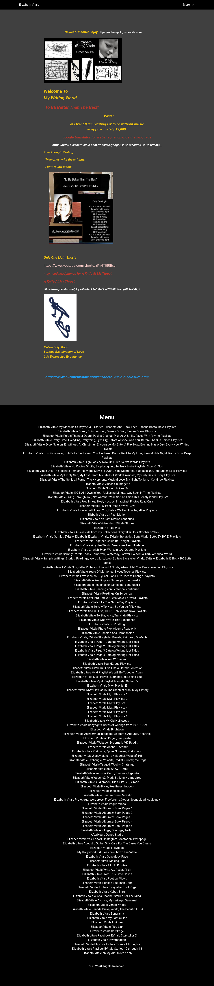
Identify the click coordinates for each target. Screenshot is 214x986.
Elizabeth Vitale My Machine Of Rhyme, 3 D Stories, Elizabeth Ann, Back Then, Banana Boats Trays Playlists (107, 427)
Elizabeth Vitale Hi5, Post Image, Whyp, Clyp (107, 506)
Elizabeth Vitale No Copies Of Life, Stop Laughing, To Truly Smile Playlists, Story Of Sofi (107, 466)
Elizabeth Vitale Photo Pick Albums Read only (107, 628)
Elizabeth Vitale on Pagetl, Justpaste (107, 738)
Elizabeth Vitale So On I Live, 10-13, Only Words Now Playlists (106, 611)
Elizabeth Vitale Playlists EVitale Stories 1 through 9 (107, 944)
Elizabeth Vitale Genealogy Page (107, 856)
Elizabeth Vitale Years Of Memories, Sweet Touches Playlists (107, 571)
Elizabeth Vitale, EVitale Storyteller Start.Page (107, 887)
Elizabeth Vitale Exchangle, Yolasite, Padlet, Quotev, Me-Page (107, 760)
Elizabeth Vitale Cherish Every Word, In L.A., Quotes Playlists (107, 549)
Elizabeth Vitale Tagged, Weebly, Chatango (107, 764)
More (186, 4)
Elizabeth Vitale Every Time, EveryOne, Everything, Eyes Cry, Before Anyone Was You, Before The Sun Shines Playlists (107, 440)
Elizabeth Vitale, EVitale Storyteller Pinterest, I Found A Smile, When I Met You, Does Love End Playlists (107, 567)
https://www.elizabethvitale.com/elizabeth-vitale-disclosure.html (97, 377)
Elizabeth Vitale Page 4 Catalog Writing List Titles (107, 655)
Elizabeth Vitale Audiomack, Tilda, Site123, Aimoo (107, 782)
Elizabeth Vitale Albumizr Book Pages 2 (106, 812)
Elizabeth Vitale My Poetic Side (107, 918)
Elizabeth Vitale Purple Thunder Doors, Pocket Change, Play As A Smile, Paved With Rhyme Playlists (107, 435)
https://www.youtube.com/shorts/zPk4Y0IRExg (80, 266)
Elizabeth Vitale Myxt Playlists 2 (107, 699)
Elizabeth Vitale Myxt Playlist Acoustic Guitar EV (107, 681)
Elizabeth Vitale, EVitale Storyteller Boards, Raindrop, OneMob (107, 637)
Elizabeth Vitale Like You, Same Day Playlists (107, 602)
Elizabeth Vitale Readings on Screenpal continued (107, 589)
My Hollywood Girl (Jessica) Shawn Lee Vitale (107, 852)
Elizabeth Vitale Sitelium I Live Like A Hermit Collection (107, 668)
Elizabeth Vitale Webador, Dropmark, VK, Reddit (107, 742)
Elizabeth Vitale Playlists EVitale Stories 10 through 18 (107, 948)
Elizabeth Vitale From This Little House (107, 874)
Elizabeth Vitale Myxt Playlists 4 (107, 707)
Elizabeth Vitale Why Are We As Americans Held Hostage (107, 545)
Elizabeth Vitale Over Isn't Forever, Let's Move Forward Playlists (107, 598)
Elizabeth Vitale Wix (107, 528)
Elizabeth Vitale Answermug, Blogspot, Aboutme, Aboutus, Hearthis (106, 734)
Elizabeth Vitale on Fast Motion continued (107, 519)
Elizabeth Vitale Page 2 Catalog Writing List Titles (107, 646)
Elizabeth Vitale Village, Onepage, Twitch (107, 830)
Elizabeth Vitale (29, 4)
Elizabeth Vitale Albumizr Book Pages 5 (106, 826)
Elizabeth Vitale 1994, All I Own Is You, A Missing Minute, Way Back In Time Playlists (107, 492)
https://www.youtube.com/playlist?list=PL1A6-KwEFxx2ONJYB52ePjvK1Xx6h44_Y (92, 289)
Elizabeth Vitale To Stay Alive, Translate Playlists (107, 615)
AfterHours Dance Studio (107, 834)
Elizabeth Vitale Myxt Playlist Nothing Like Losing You (107, 677)
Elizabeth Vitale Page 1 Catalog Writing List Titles (107, 642)
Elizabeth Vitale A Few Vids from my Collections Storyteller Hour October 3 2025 (107, 532)
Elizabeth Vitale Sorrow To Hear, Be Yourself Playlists (107, 606)
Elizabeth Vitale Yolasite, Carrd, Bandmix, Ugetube (107, 773)
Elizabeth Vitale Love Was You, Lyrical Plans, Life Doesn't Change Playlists (107, 576)
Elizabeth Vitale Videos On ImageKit (107, 484)
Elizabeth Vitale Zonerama (107, 913)
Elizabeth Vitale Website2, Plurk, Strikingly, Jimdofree (107, 777)
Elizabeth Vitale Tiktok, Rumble (107, 865)
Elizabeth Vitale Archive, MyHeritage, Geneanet (107, 900)
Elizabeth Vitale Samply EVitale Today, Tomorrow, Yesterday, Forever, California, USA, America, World (107, 554)
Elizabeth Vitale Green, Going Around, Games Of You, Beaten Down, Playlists (107, 431)
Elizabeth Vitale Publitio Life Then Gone (106, 883)
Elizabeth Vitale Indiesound (106, 791)
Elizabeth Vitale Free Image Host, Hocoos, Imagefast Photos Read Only (107, 501)
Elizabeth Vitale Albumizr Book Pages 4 (106, 821)
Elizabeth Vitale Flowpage (107, 848)
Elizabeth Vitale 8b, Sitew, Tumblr (107, 769)
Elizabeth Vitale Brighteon (107, 729)
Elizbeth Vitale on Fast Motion (107, 514)
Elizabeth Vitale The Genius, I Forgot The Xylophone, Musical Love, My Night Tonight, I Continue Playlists (107, 479)
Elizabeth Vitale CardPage (107, 931)
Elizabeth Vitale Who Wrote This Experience (107, 620)
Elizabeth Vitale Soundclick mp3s (107, 488)
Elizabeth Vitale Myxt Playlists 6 (107, 716)
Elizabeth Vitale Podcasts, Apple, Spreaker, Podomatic (107, 751)
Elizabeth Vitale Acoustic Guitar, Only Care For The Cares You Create (107, 843)
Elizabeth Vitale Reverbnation (107, 940)
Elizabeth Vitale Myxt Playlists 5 (107, 712)
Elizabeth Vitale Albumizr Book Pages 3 (106, 817)
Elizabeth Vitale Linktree (106, 922)
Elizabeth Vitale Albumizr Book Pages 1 (106, 808)
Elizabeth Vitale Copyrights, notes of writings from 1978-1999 (107, 725)
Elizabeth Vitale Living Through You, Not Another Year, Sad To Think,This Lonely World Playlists (107, 497)
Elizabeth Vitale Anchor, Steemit (107, 747)
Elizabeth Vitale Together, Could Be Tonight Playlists (107, 541)
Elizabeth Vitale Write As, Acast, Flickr (107, 869)
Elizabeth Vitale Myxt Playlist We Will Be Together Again (107, 672)
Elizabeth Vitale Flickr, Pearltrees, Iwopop (107, 786)
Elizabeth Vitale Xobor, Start (107, 891)
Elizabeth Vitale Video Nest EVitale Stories (107, 523)
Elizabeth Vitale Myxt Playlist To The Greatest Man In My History (107, 690)
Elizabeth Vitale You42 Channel (107, 659)
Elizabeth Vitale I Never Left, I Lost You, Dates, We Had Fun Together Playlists (107, 510)
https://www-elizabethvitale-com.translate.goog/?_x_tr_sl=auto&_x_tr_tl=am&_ (107, 144)
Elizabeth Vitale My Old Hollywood (107, 720)
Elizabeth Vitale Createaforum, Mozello (107, 795)
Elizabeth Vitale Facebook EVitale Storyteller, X (107, 935)
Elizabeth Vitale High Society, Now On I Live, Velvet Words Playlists (107, 462)
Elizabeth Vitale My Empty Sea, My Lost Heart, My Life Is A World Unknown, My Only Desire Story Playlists (107, 475)
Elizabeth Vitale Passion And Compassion (107, 633)
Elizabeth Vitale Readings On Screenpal (107, 593)
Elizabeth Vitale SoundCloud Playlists (107, 663)
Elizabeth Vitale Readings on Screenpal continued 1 (107, 585)
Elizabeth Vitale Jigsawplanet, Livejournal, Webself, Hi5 (107, 755)
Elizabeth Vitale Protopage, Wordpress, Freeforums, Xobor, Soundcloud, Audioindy (107, 799)
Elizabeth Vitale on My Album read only (107, 953)
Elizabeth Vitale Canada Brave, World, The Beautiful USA (107, 909)
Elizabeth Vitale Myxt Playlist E (107, 685)
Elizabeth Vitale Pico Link (107, 926)
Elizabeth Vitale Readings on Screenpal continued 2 (107, 580)
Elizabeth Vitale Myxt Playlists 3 (107, 703)
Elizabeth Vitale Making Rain (107, 861)
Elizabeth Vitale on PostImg (107, 624)
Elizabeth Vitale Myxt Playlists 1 (107, 694)
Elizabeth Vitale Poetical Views (107, 878)
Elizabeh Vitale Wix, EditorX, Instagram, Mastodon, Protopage (106, 839)
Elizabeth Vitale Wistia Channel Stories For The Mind (107, 896)
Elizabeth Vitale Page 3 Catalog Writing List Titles (107, 650)
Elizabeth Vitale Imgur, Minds (107, 804)
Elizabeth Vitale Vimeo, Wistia (107, 905)
